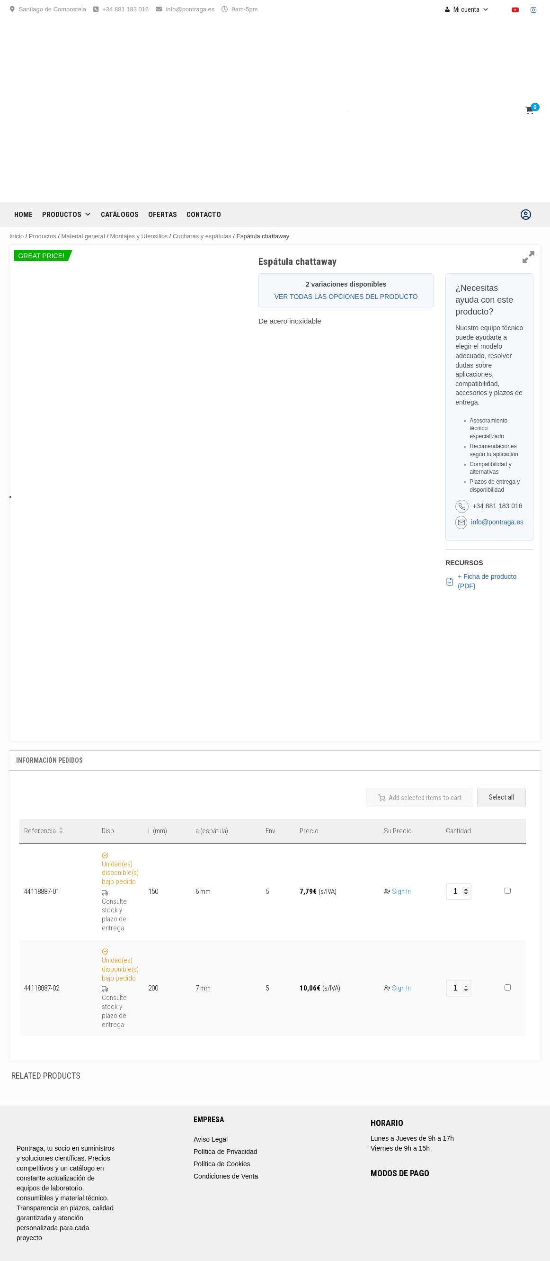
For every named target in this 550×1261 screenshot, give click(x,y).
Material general (83, 236)
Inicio (16, 236)
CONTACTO (203, 214)
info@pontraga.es (190, 9)
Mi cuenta (471, 9)
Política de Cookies (222, 1164)
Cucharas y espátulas (202, 236)
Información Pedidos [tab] (49, 760)
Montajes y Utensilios (139, 236)
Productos (66, 214)
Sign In (401, 891)
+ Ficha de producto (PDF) (480, 581)
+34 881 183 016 (125, 9)
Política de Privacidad (225, 1151)
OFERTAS (162, 214)
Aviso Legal (211, 1139)
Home (23, 214)
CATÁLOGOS (120, 214)
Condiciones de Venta (226, 1176)
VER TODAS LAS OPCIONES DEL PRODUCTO (346, 296)
